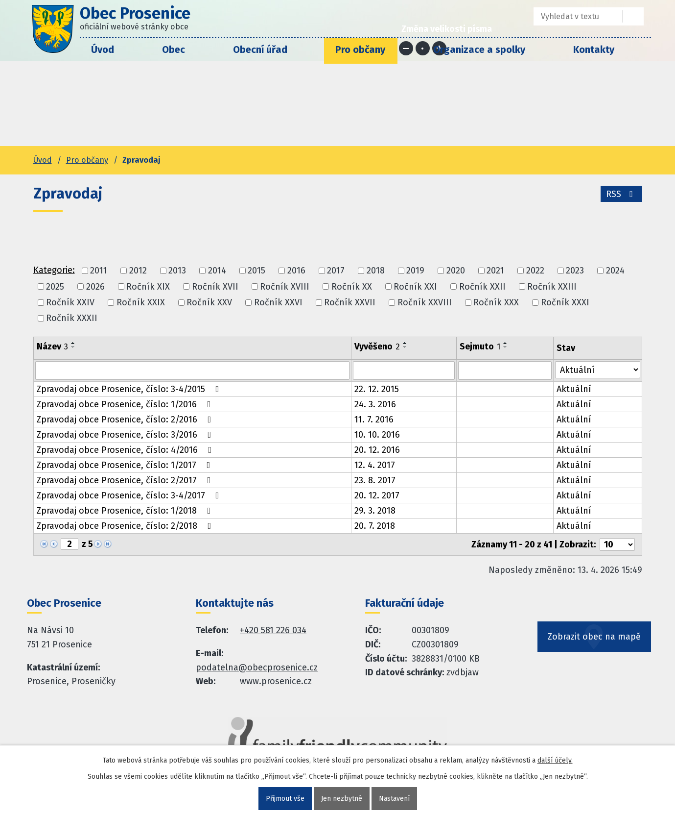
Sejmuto (480, 346)
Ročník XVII (215, 286)
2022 (535, 271)
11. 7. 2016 (374, 419)
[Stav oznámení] (597, 369)
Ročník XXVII (349, 302)
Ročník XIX (148, 286)
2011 (98, 271)
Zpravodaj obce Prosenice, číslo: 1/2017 (125, 465)
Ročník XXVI (278, 302)
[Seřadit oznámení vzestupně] (73, 343)
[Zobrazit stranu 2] (69, 544)
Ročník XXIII (552, 286)
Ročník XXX (496, 302)
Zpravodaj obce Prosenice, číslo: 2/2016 (126, 419)
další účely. (555, 760)
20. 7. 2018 (374, 525)
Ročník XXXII (71, 318)
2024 (615, 271)
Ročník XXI (415, 286)
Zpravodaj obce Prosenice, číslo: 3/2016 (126, 434)
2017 (336, 271)
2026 (95, 286)
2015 (256, 271)
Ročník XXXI (565, 302)
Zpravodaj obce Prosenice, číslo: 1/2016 (126, 404)
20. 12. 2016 (377, 450)
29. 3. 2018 (375, 510)
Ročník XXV (209, 302)
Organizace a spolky (479, 49)
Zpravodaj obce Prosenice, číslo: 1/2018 (126, 510)
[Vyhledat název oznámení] (192, 370)
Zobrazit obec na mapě (594, 636)
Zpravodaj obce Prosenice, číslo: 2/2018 (126, 525)
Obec (173, 49)
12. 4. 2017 (374, 465)
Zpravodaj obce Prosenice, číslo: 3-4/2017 (130, 495)
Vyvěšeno (377, 346)
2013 (177, 271)
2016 (296, 271)
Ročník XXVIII (424, 302)
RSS (621, 194)
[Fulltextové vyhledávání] (571, 16)
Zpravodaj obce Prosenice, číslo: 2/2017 (126, 480)
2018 (376, 271)
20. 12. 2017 (376, 495)
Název (52, 346)
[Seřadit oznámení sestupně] (73, 347)
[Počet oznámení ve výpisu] (617, 544)
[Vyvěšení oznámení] (404, 370)
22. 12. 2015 (376, 389)
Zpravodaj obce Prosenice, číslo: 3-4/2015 (130, 389)
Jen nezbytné (341, 798)
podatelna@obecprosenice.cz (257, 667)
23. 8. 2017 (375, 480)
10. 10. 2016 (377, 434)
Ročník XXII (482, 286)
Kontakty (593, 49)
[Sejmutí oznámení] (505, 370)
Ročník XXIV (70, 302)
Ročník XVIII (284, 286)
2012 (138, 271)
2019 (415, 271)
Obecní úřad (260, 49)
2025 (55, 286)
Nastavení (394, 798)
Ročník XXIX (140, 302)
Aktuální (574, 389)
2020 (455, 271)
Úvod (102, 49)
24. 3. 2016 (375, 404)
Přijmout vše (285, 798)
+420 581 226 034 (273, 630)
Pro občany (360, 49)
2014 (217, 271)
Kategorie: (54, 270)
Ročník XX (351, 286)
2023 (575, 271)
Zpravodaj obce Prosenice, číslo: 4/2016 (126, 450)
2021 (495, 271)
